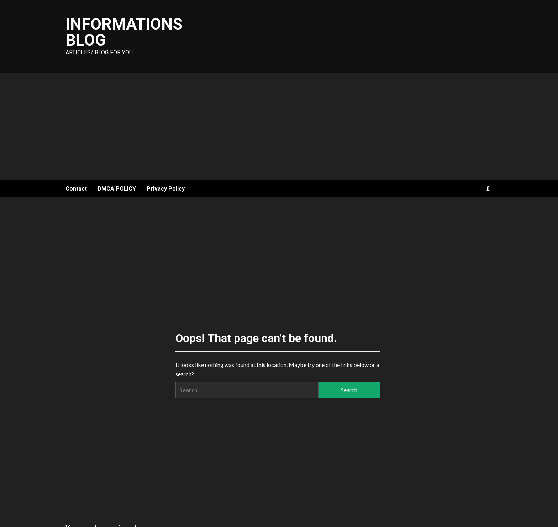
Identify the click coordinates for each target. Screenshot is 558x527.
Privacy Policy (166, 188)
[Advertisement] (279, 126)
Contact (76, 188)
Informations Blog (124, 32)
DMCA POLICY (117, 188)
